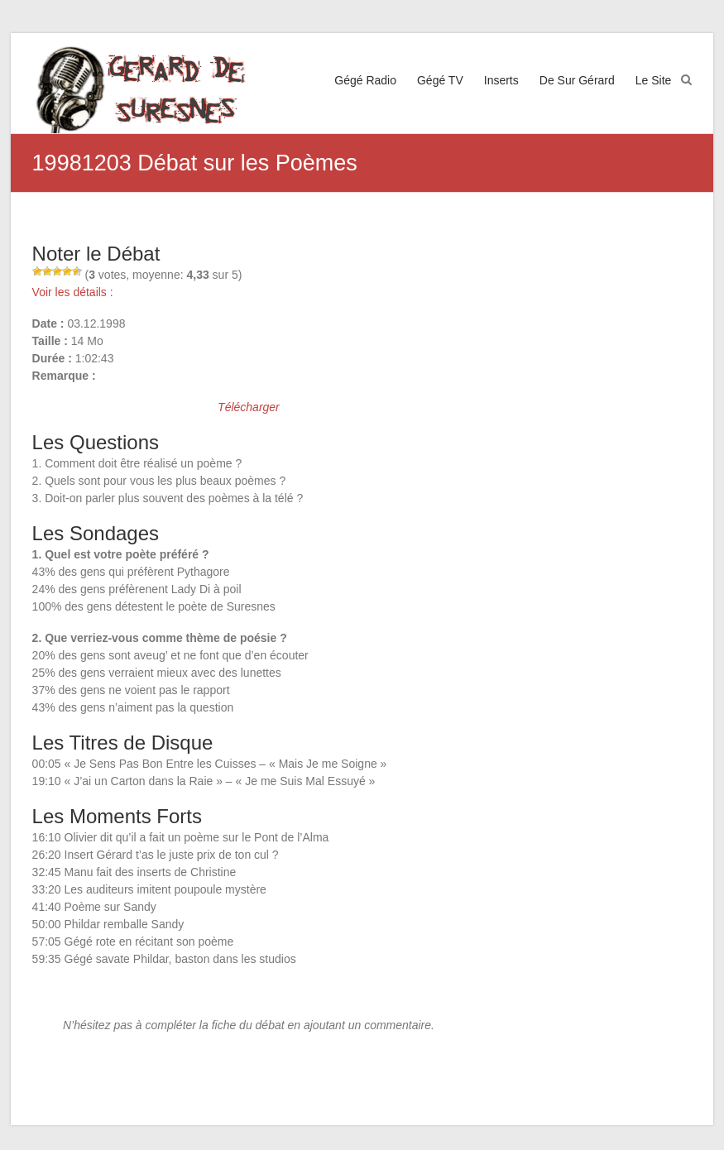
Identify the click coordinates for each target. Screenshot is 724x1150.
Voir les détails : (72, 292)
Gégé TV (440, 80)
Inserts (501, 80)
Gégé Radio (365, 80)
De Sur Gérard (577, 80)
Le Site (653, 80)
